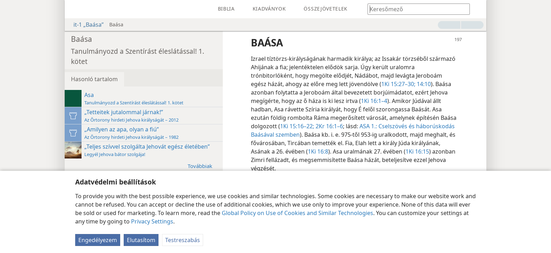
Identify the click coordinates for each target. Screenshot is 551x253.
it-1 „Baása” (85, 24)
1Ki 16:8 (318, 151)
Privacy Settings (152, 221)
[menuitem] (75, 9)
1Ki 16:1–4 (374, 101)
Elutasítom (141, 240)
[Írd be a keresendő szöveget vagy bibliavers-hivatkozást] (415, 9)
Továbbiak (203, 165)
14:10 (423, 84)
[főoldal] (75, 9)
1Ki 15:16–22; (297, 126)
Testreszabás (182, 240)
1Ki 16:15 (417, 151)
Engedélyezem (97, 240)
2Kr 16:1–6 (328, 126)
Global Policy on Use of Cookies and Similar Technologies (297, 213)
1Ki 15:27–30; (398, 84)
